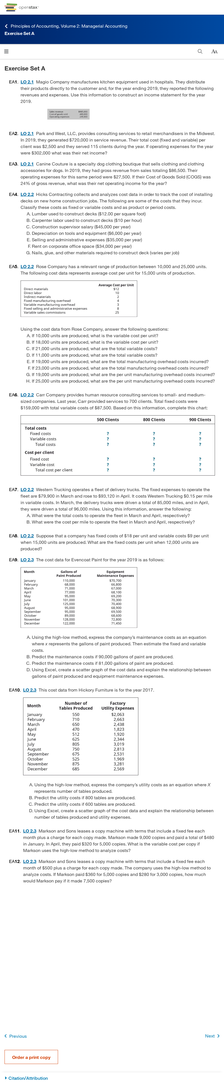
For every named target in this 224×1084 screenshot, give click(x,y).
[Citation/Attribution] (112, 1078)
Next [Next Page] (213, 1035)
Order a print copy (31, 1057)
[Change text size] (214, 51)
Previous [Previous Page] (14, 1035)
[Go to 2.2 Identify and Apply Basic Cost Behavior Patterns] (27, 194)
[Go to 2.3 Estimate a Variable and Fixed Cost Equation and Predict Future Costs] (27, 559)
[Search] (200, 51)
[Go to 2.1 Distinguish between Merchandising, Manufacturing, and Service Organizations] (27, 81)
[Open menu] (6, 51)
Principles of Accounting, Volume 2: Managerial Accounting (66, 26)
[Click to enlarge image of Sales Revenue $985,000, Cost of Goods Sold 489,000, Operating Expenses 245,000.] (117, 114)
